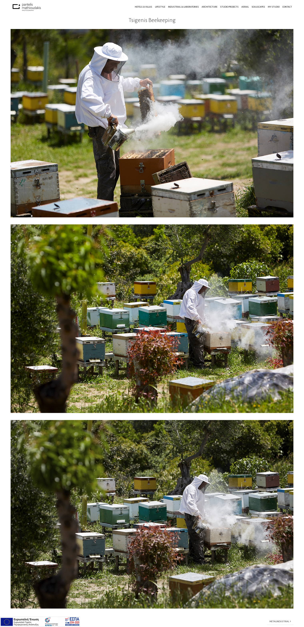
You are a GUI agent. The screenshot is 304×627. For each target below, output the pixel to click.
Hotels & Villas (143, 7)
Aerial (245, 7)
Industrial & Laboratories (183, 7)
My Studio (274, 7)
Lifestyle (160, 7)
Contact (287, 7)
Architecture (209, 7)
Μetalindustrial (280, 621)
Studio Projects (229, 7)
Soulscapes (258, 7)
